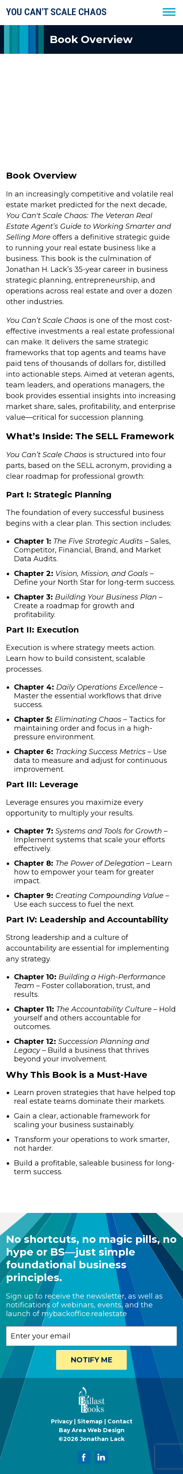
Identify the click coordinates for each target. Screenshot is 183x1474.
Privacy (61, 1421)
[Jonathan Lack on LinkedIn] (101, 1457)
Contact (119, 1421)
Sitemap (90, 1421)
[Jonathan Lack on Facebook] (84, 1457)
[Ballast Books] (92, 1412)
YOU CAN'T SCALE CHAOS (56, 12)
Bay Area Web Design (92, 1430)
